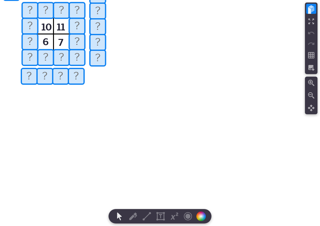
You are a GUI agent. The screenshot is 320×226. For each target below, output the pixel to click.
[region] (160, 113)
